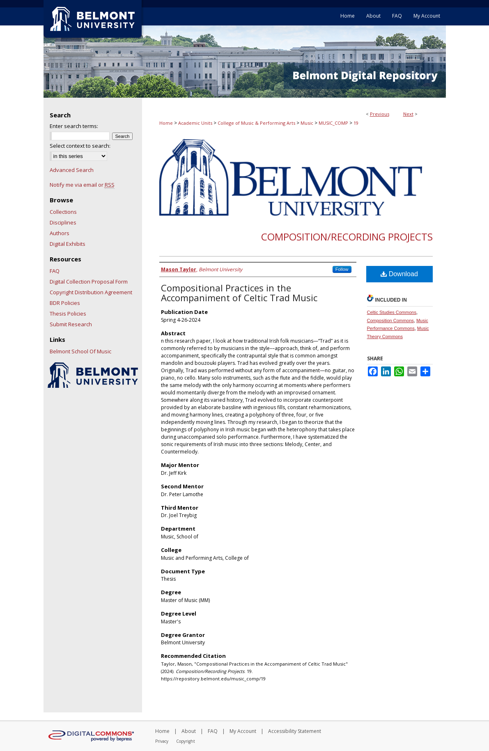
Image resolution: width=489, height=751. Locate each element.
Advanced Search (72, 170)
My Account (243, 731)
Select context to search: (80, 145)
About (188, 731)
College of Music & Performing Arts (256, 123)
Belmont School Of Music (80, 351)
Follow (342, 269)
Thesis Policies (68, 313)
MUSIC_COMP (333, 123)
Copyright (185, 741)
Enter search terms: (74, 126)
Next (408, 114)
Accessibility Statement (294, 731)
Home (166, 123)
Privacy (161, 741)
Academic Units (195, 123)
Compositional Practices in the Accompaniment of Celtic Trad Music (239, 293)
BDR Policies (65, 303)
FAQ (55, 271)
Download (399, 273)
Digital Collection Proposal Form (89, 281)
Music (307, 123)
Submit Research (71, 324)
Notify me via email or (82, 184)
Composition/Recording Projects (347, 236)
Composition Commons (390, 320)
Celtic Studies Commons (391, 312)
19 (356, 123)
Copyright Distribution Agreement (91, 292)
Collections (63, 211)
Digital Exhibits (67, 243)
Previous (379, 114)
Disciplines (63, 222)
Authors (59, 233)
